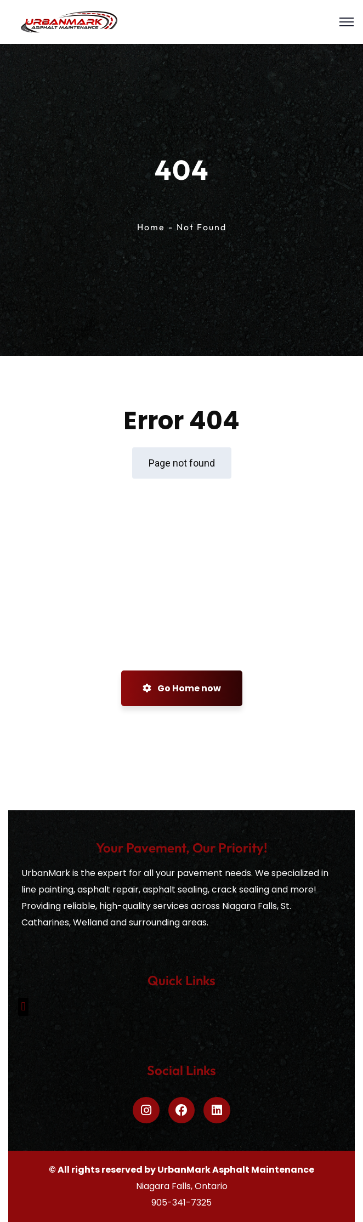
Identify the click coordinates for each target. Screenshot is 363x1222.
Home (151, 226)
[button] (23, 1007)
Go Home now (182, 688)
